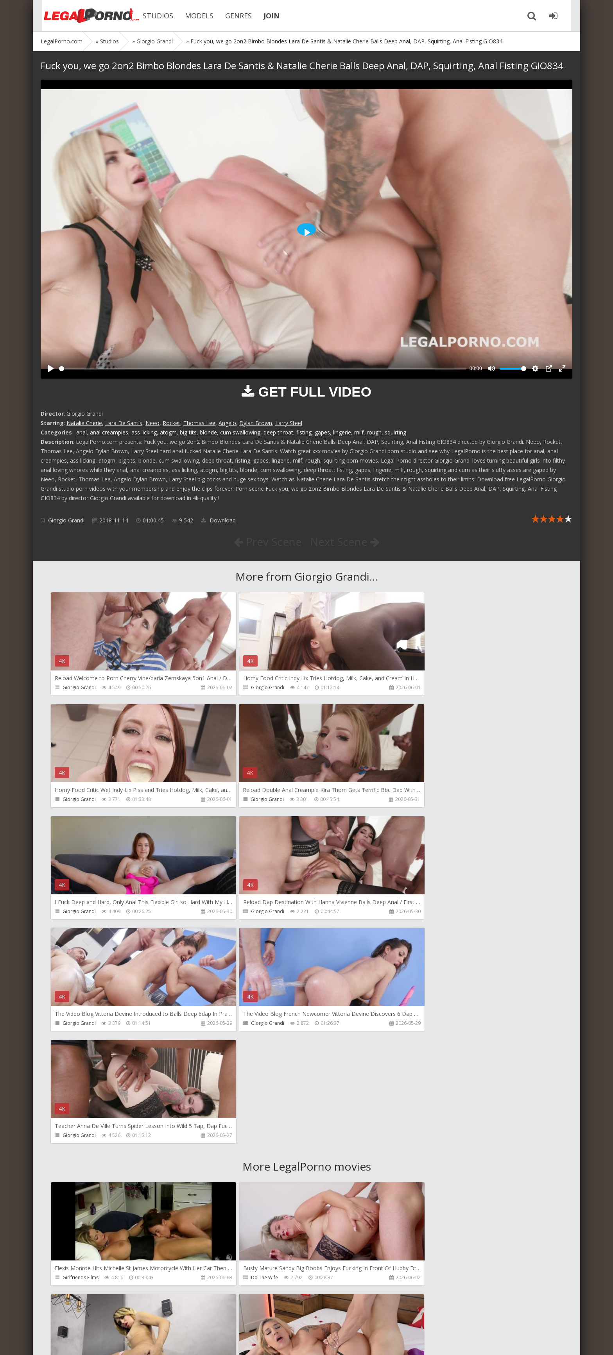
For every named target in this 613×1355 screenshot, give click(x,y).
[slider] (262, 368)
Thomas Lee (199, 423)
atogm (168, 432)
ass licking (144, 432)
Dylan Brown (255, 423)
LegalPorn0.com (98, 1341)
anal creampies (109, 432)
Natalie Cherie (84, 423)
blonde (208, 432)
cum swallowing (240, 432)
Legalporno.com (84, 15)
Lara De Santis (123, 423)
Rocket (171, 423)
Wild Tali (243, 1278)
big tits (188, 432)
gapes (322, 432)
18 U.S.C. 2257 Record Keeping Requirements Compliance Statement (289, 1341)
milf (359, 432)
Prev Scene (267, 541)
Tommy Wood (78, 1166)
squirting (395, 432)
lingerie (342, 432)
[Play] (51, 368)
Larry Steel (288, 423)
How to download (152, 1318)
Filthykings (245, 1166)
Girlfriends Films (81, 1054)
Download (218, 520)
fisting (304, 432)
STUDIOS (151, 15)
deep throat (278, 432)
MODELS (193, 15)
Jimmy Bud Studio (82, 1278)
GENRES (232, 15)
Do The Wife (247, 1054)
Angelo (227, 423)
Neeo (152, 423)
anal (81, 432)
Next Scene (345, 541)
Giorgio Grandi (66, 520)
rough (374, 432)
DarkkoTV (415, 1278)
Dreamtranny (419, 1054)
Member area (95, 1318)
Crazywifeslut (419, 1166)
